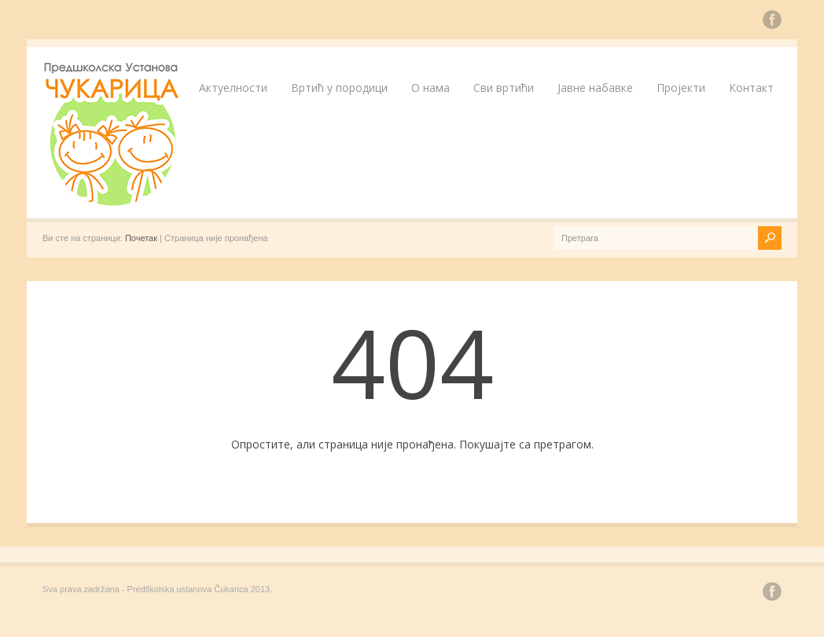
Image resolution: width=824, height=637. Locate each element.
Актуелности (233, 87)
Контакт (751, 87)
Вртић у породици (339, 87)
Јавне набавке (595, 87)
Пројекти (681, 87)
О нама (430, 87)
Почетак (141, 238)
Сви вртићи (503, 87)
